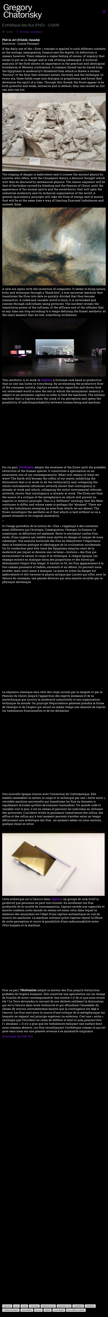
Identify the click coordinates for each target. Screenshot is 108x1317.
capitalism (78, 1306)
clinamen (90, 1306)
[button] (104, 12)
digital (47, 1310)
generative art (64, 1306)
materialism (27, 1310)
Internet (7, 1306)
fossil (24, 1306)
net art (38, 1310)
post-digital (59, 1310)
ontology (34, 1306)
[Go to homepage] (23, 11)
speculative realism (75, 1310)
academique (36, 31)
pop (16, 1306)
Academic (24, 31)
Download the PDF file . (18, 1036)
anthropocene (48, 1306)
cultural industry (11, 1310)
